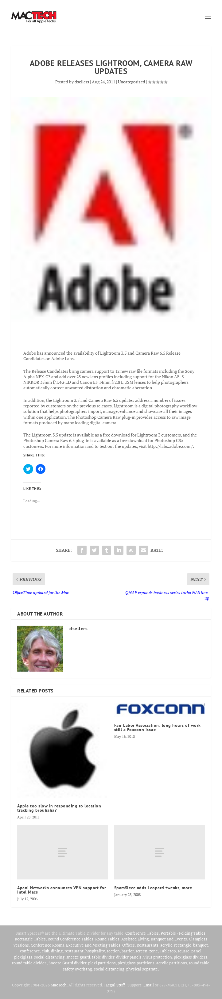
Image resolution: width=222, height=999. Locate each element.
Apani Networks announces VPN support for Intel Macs (61, 890)
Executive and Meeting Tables (93, 945)
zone (153, 951)
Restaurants (147, 945)
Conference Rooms (47, 945)
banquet (200, 945)
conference (30, 951)
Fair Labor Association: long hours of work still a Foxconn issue (157, 727)
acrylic (166, 945)
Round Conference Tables (70, 939)
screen (141, 951)
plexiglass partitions (136, 963)
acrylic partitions (171, 963)
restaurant (74, 951)
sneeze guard (78, 957)
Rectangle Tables (30, 939)
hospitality (95, 951)
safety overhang (77, 969)
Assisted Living (135, 939)
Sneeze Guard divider (67, 963)
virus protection (157, 957)
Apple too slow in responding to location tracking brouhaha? (59, 808)
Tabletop (168, 951)
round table (199, 963)
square (183, 951)
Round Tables (107, 939)
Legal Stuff (115, 985)
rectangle (182, 945)
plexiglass (23, 957)
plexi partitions (102, 963)
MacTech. (59, 985)
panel (196, 951)
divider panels (129, 957)
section (113, 951)
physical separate (142, 969)
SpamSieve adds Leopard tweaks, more (153, 887)
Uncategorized (131, 82)
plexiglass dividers (190, 957)
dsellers (82, 82)
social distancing (49, 957)
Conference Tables (142, 933)
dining (57, 951)
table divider (103, 957)
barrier (128, 951)
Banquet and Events (169, 939)
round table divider (29, 963)
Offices (128, 945)
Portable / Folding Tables (183, 933)
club (45, 951)
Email (148, 985)
